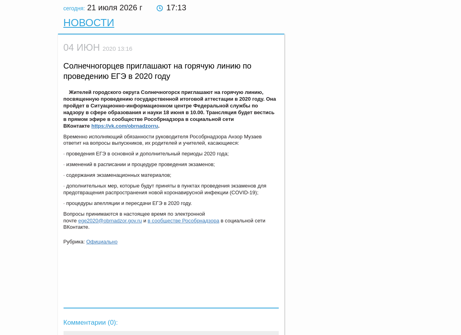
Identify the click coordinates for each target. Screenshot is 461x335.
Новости (89, 23)
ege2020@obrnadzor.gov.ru (110, 221)
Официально (102, 242)
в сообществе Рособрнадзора (183, 221)
